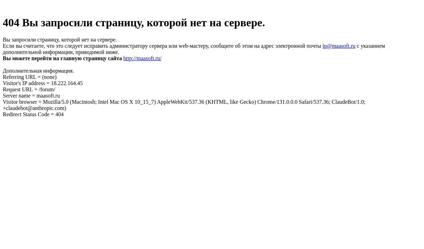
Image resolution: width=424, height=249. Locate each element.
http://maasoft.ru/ (142, 58)
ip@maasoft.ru (338, 46)
